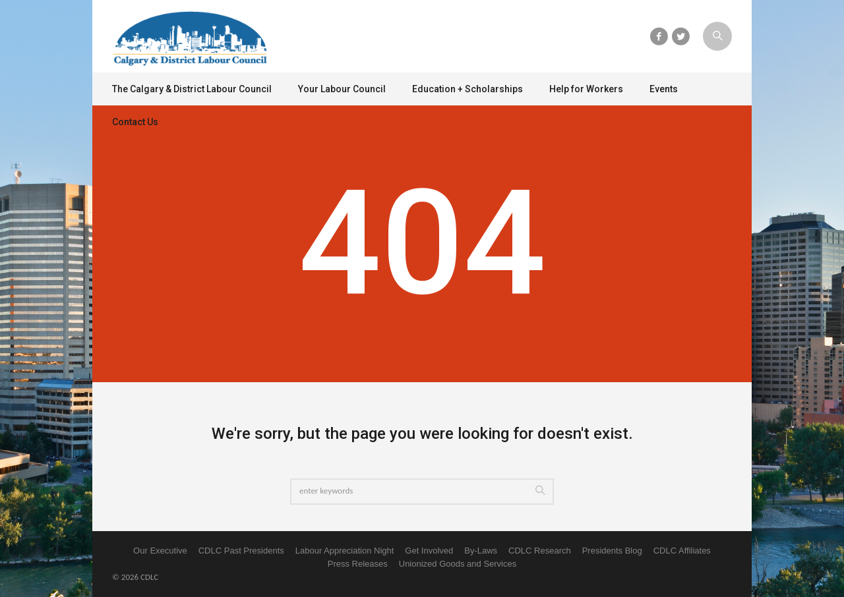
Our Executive (160, 550)
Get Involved (429, 550)
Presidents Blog (612, 550)
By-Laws (480, 550)
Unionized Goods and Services (458, 563)
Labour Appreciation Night (344, 550)
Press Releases (358, 563)
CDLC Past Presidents (241, 550)
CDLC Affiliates (682, 550)
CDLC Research (539, 550)
